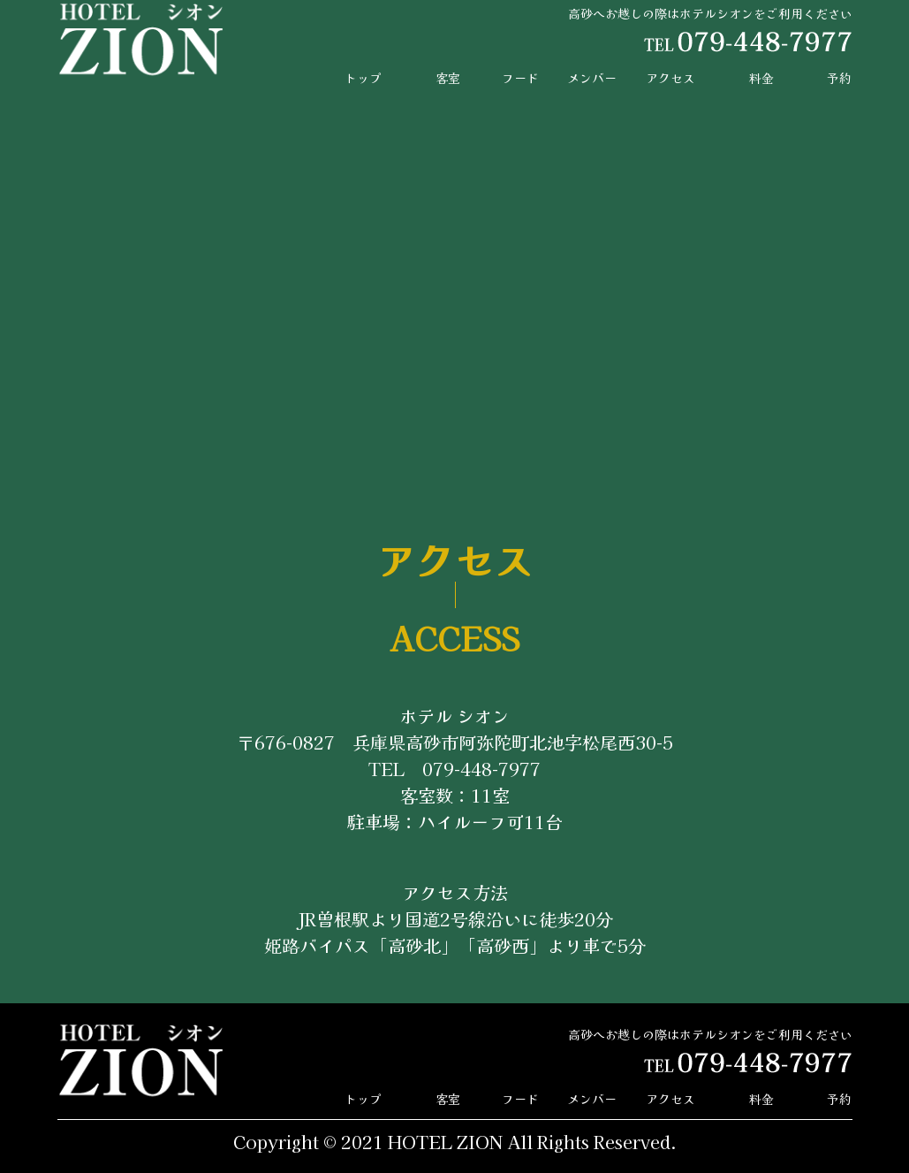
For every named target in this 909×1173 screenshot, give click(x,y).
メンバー (592, 78)
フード (520, 78)
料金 (761, 78)
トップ (363, 78)
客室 (448, 78)
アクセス (670, 78)
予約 (839, 78)
